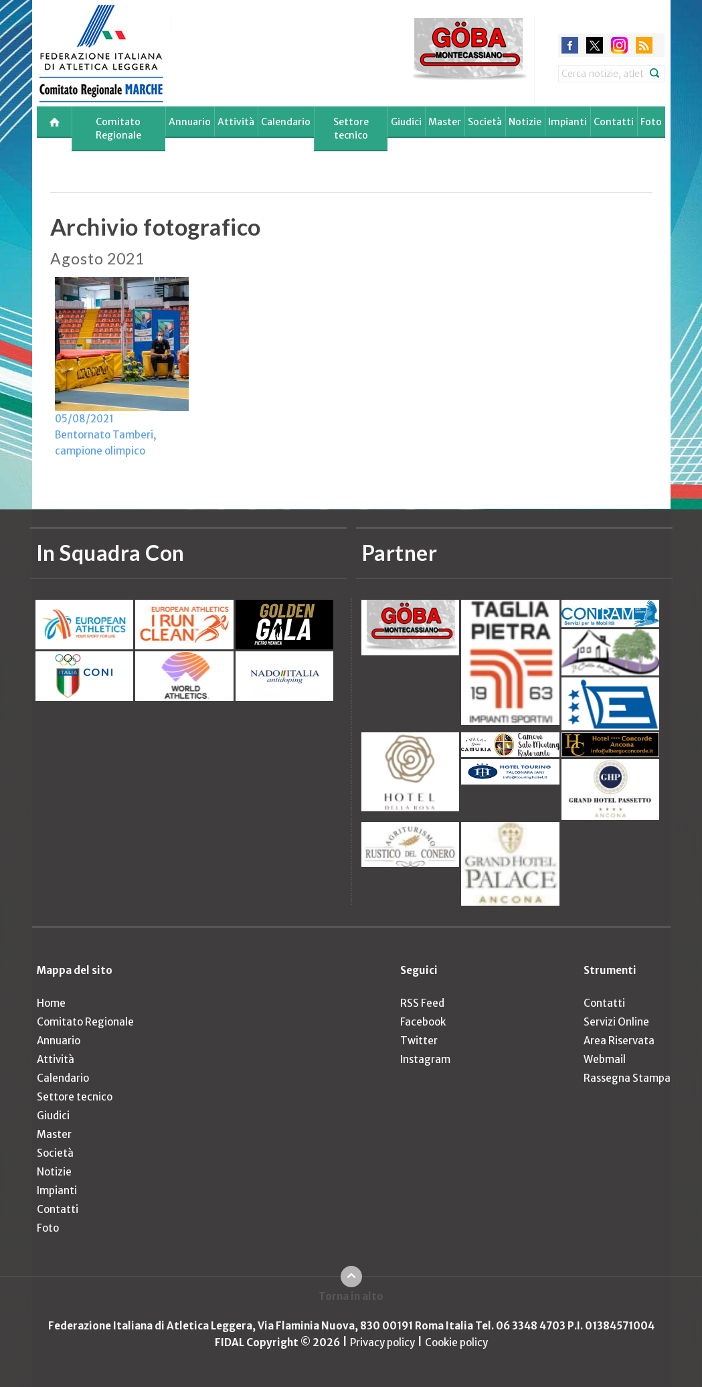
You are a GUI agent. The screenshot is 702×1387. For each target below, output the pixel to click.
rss (644, 45)
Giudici (406, 122)
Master (444, 122)
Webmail (605, 1059)
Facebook (423, 1021)
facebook (569, 45)
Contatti (614, 122)
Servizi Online (616, 1021)
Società (485, 122)
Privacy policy (382, 1342)
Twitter (419, 1040)
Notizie (525, 122)
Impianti (567, 122)
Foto (651, 122)
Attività (235, 122)
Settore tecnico (351, 128)
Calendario (286, 122)
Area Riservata (619, 1040)
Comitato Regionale (118, 128)
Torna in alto (351, 1296)
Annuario (190, 122)
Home (51, 1003)
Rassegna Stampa (627, 1078)
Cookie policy (456, 1342)
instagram (619, 45)
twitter (594, 45)
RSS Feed (422, 1003)
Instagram (425, 1059)
